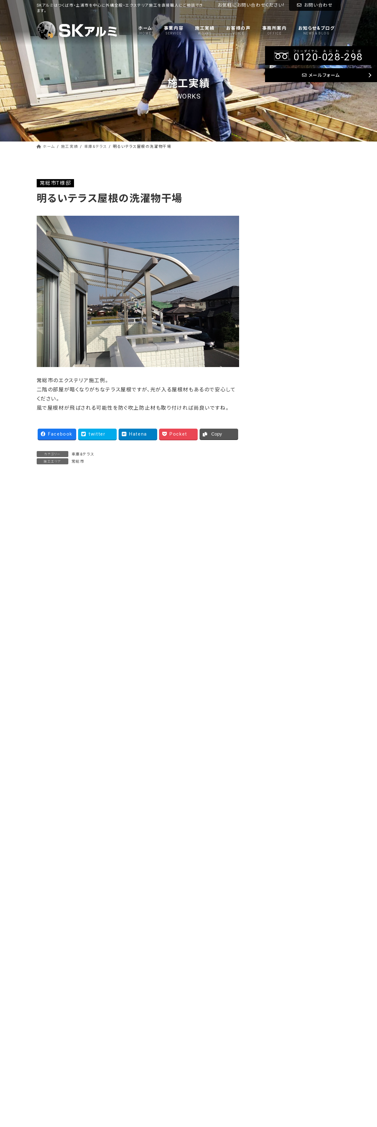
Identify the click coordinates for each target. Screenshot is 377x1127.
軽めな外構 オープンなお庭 (70, 550)
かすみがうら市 (279, 486)
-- (284, 883)
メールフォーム (267, 934)
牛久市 (270, 353)
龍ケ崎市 (272, 433)
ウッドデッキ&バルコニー (289, 211)
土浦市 (270, 406)
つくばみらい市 (279, 340)
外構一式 (273, 291)
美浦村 (270, 380)
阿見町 (270, 367)
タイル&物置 (276, 265)
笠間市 (270, 540)
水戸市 (270, 473)
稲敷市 (270, 393)
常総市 (77, 461)
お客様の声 (208, 1036)
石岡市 (270, 500)
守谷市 (270, 446)
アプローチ (275, 238)
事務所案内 (208, 1048)
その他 (270, 553)
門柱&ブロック (278, 278)
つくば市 (272, 326)
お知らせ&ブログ (213, 1059)
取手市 (270, 420)
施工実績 (205, 1025)
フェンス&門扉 (278, 224)
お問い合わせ (314, 5)
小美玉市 (273, 513)
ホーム (203, 1004)
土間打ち (272, 251)
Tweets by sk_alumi (285, 650)
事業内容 (205, 1015)
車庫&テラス (83, 454)
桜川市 (270, 526)
